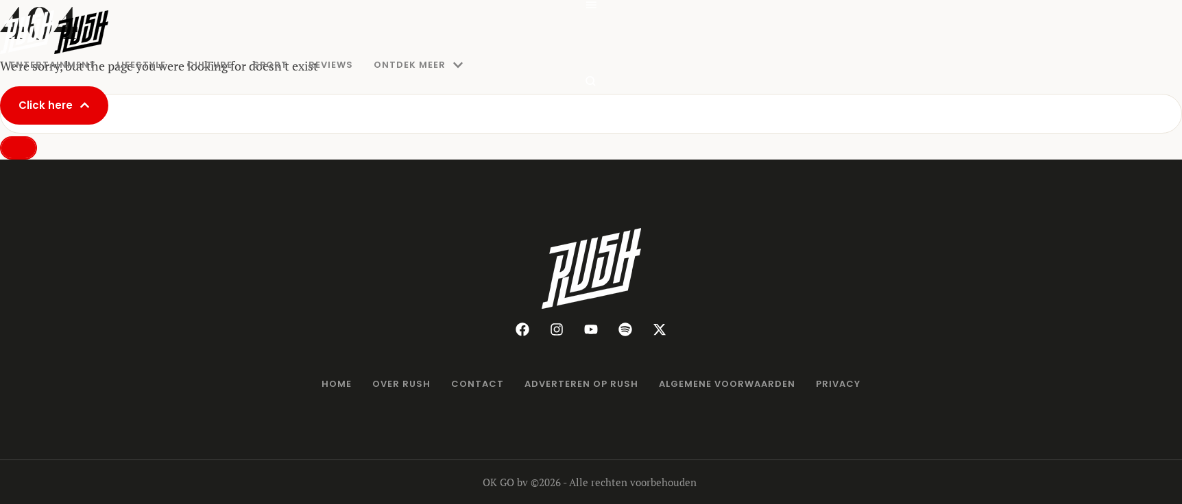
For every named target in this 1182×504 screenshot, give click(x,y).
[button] (591, 5)
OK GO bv (505, 482)
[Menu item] (53, 65)
